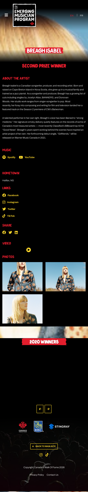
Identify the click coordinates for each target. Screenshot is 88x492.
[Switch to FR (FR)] (79, 15)
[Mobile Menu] (6, 15)
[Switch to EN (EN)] (69, 15)
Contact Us (52, 475)
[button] (5, 232)
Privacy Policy (37, 475)
